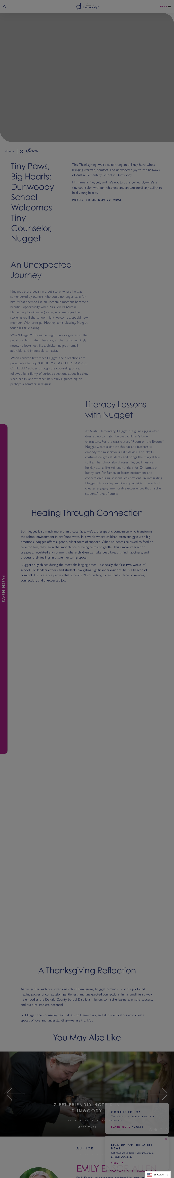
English (155, 1175)
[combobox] (158, 1174)
